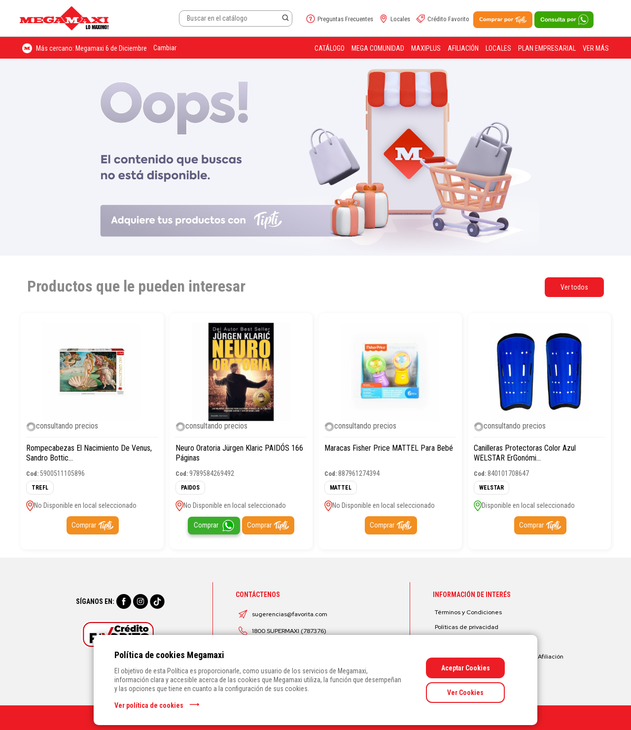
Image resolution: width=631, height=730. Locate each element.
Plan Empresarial (547, 48)
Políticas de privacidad (466, 627)
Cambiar (164, 48)
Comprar (83, 525)
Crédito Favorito (448, 19)
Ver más (596, 48)
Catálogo (330, 48)
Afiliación (463, 48)
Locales (400, 19)
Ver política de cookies (148, 705)
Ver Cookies (465, 693)
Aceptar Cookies (465, 668)
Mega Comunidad (377, 48)
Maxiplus (426, 48)
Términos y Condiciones (468, 612)
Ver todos (574, 287)
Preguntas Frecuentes (345, 19)
